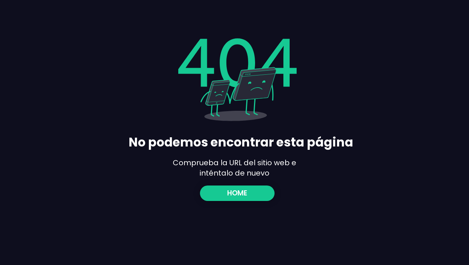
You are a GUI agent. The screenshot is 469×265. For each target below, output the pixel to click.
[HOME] (237, 193)
